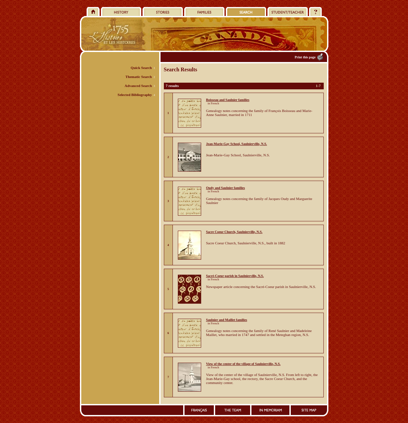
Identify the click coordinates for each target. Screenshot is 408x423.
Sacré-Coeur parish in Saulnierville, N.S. (235, 276)
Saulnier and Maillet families (226, 320)
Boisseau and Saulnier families (227, 100)
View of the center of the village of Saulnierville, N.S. (243, 364)
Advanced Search (138, 86)
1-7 (318, 86)
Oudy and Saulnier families (225, 188)
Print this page (305, 57)
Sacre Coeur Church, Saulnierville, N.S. (234, 232)
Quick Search (141, 68)
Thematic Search (138, 77)
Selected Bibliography (135, 95)
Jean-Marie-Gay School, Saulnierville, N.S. (236, 144)
